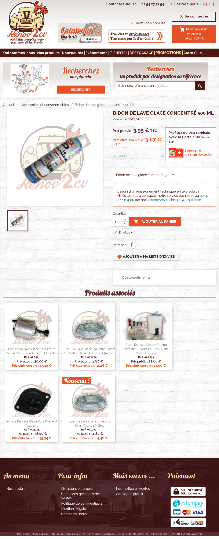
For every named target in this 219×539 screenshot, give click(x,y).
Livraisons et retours (77, 489)
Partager (131, 244)
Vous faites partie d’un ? (132, 38)
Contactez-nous (74, 514)
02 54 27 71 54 (151, 4)
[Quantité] (118, 221)
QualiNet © (169, 534)
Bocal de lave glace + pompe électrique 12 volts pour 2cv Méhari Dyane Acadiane (146, 349)
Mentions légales (74, 509)
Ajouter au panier (155, 221)
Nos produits (16, 489)
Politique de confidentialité (81, 503)
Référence (120, 119)
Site (154, 534)
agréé (159, 534)
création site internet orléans (133, 534)
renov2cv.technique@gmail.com (176, 200)
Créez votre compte (148, 23)
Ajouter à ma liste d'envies (146, 256)
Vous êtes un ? (131, 33)
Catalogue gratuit (129, 494)
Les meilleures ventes (133, 489)
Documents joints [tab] (136, 278)
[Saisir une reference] (160, 85)
